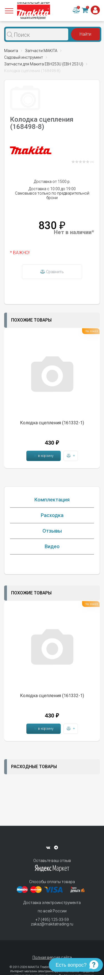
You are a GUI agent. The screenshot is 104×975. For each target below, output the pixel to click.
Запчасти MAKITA (41, 50)
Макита (11, 50)
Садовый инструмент (23, 57)
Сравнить (52, 272)
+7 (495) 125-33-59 (52, 919)
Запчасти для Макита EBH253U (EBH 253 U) (43, 64)
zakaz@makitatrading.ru (52, 924)
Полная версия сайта (52, 957)
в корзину (44, 456)
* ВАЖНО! (19, 252)
